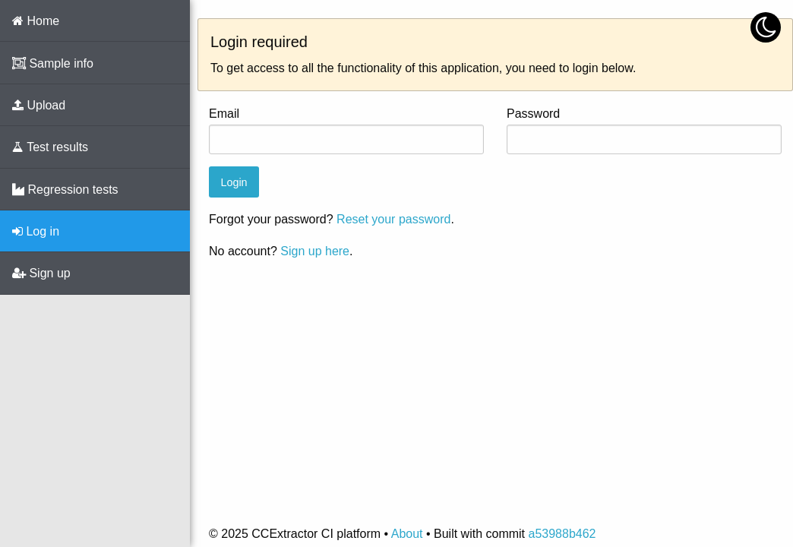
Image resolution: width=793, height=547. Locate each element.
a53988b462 (562, 533)
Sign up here (314, 251)
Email (224, 113)
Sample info (52, 63)
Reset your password (393, 219)
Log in (35, 231)
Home (35, 20)
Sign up (41, 273)
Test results (50, 147)
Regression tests (65, 189)
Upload (38, 105)
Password (533, 113)
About (407, 533)
